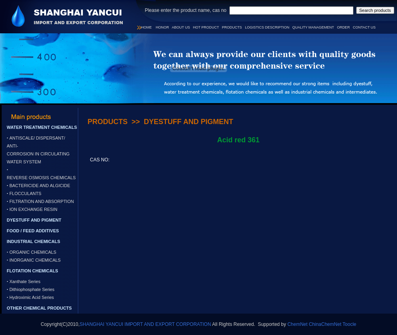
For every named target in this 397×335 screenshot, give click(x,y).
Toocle (350, 324)
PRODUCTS (232, 27)
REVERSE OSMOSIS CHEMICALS (41, 177)
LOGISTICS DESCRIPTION (267, 27)
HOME (146, 27)
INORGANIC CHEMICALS (35, 260)
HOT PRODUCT (206, 27)
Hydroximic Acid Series (32, 297)
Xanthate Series (25, 281)
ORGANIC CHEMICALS (33, 252)
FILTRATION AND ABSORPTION (42, 201)
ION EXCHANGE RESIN (33, 209)
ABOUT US (181, 27)
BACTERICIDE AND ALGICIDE (40, 185)
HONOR (162, 27)
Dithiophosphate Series (32, 289)
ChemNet (297, 324)
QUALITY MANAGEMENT (313, 27)
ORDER (343, 27)
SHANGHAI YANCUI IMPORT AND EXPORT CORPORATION (145, 324)
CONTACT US (364, 27)
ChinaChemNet (325, 324)
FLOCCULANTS (26, 193)
